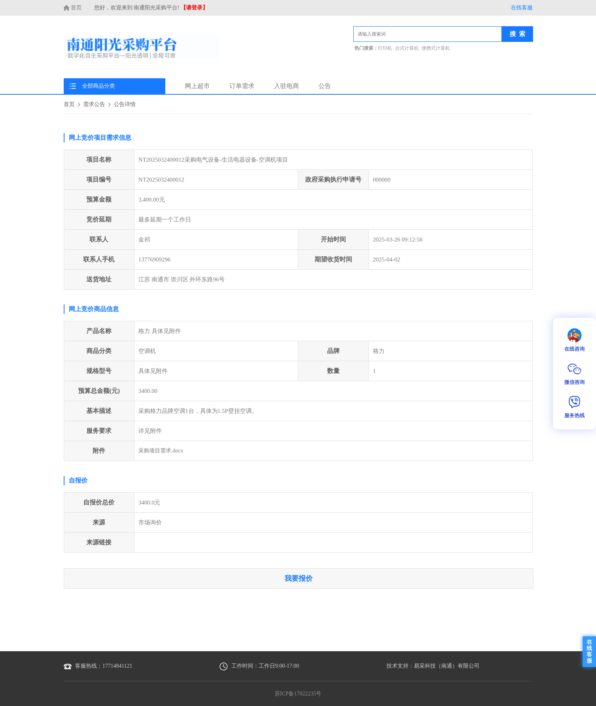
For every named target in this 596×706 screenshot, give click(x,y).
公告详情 (125, 104)
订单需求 (241, 86)
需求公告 (94, 104)
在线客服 (522, 8)
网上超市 (197, 86)
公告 (325, 86)
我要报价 (299, 578)
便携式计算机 (436, 48)
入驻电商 (286, 86)
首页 (73, 8)
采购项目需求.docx (160, 451)
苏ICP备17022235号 (298, 694)
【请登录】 (194, 8)
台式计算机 (407, 48)
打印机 (385, 48)
